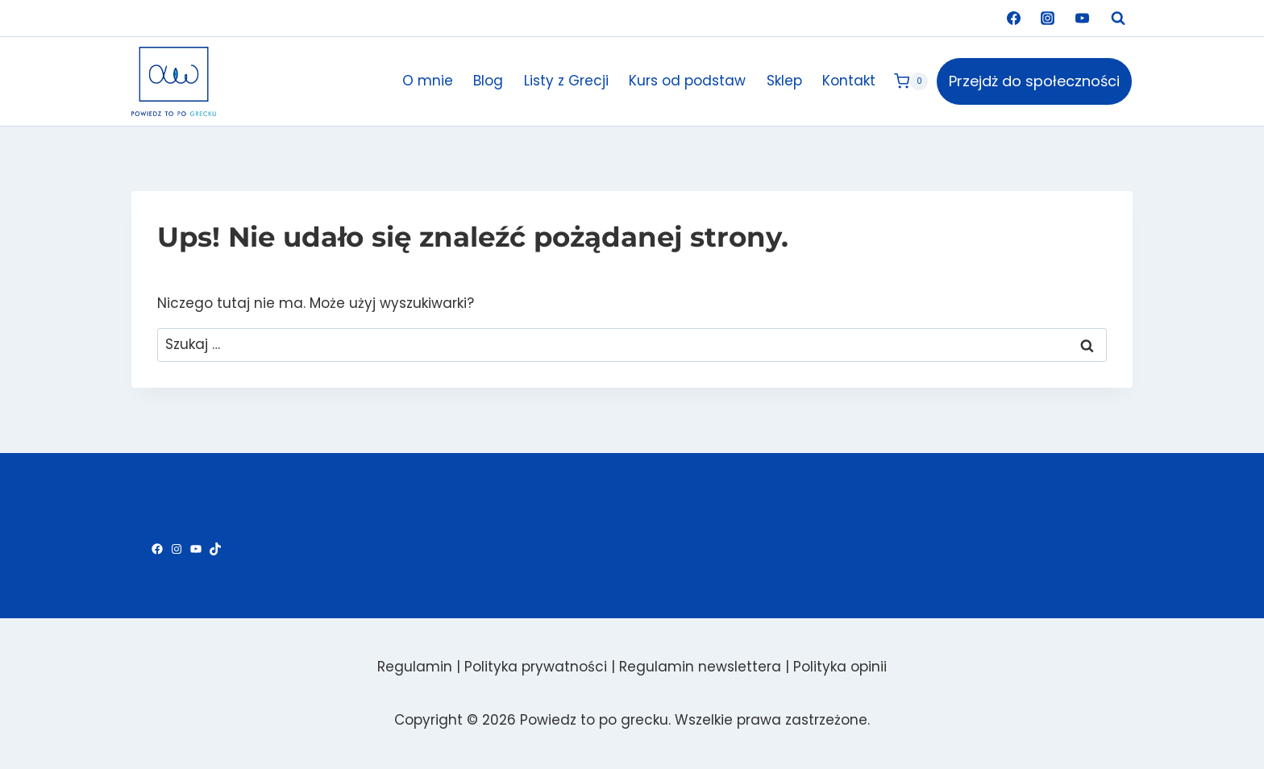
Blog (488, 80)
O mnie (427, 80)
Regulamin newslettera (700, 666)
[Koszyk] (911, 81)
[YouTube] (1082, 18)
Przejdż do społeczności (1034, 81)
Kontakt (848, 80)
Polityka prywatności (535, 666)
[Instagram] (1048, 18)
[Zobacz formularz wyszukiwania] (1118, 18)
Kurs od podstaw (687, 80)
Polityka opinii (840, 666)
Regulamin (414, 666)
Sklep (784, 80)
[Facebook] (1013, 18)
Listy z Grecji (566, 80)
